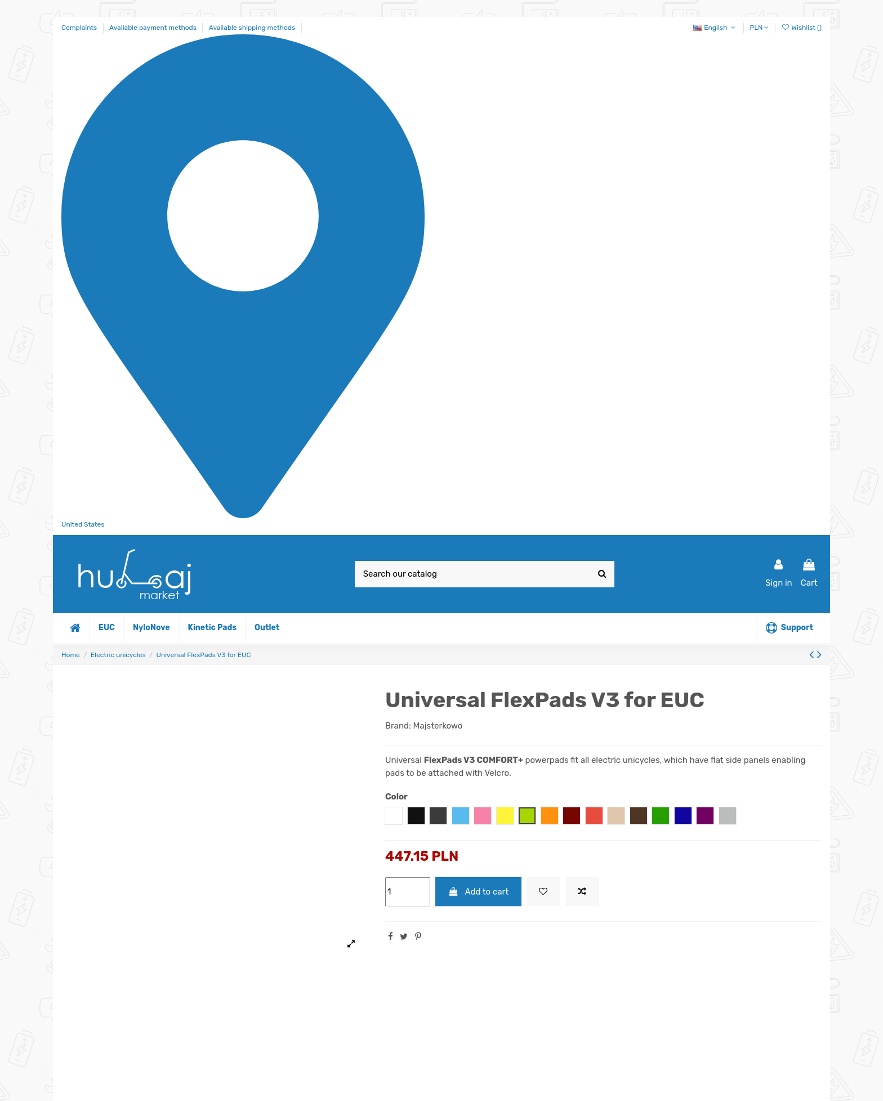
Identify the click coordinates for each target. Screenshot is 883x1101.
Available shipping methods (252, 28)
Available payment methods (153, 28)
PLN (759, 28)
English (715, 28)
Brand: (398, 726)
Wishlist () (801, 28)
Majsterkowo (437, 726)
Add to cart (478, 892)
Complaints (80, 28)
